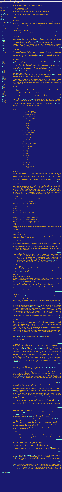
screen (3, 50)
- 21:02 (19, 252)
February (3, 72)
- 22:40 (16, 312)
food (3, 48)
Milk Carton (32, 365)
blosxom (3, 40)
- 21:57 (16, 98)
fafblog (31, 434)
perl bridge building (49, 189)
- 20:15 (18, 472)
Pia (19, 474)
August (2, 69)
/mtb (59, 47)
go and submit (40, 354)
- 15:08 (23, 428)
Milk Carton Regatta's (52, 67)
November (3, 60)
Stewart (17, 474)
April (2, 71)
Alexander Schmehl (26, 402)
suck (44, 466)
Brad (16, 192)
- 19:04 (20, 30)
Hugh (20, 289)
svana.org (15, 452)
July (3, 25)
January (3, 78)
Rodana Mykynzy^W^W (22, 467)
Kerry (17, 89)
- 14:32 (20, 271)
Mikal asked (16, 74)
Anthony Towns (2, 13)
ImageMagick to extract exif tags (28, 99)
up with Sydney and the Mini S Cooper (30, 473)
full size (39, 404)
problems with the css (29, 211)
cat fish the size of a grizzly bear (25, 465)
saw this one (34, 481)
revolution (38, 365)
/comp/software (57, 194)
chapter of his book (45, 285)
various (3, 53)
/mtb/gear (58, 488)
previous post (25, 477)
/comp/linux (58, 400)
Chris (18, 289)
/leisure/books (58, 270)
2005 (2, 31)
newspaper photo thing (17, 21)
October (3, 64)
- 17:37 (26, 362)
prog (3, 44)
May (2, 33)
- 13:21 (26, 401)
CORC (37, 41)
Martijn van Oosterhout (3, 14)
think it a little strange (37, 402)
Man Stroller (57, 418)
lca (2, 46)
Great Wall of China (39, 410)
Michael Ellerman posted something (21, 78)
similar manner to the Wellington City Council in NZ (47, 38)
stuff (33, 485)
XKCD (1, 18)
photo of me (47, 21)
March (2, 66)
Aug (2, 34)
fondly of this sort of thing (51, 202)
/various (59, 57)
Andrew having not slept (18, 366)
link (61, 47)
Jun (3, 33)
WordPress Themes (56, 298)
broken (23, 481)
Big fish (52, 465)
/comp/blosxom (57, 84)
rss (4, 490)
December (3, 58)
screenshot (53, 74)
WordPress (23, 298)
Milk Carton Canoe (58, 68)
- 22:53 (17, 338)
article (59, 21)
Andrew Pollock (2, 12)
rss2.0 (7, 490)
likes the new (17, 475)
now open (23, 354)
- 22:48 (22, 353)
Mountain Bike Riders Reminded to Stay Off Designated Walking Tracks (48, 31)
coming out (39, 51)
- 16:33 (21, 384)
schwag (3, 45)
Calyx (27, 298)
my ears (42, 51)
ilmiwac (3, 54)
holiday (3, 49)
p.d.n (16, 385)
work (2, 55)
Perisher (24, 430)
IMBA (20, 39)
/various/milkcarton (57, 280)
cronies (14, 413)
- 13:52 (17, 480)
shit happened (47, 435)
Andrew (14, 408)
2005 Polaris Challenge (51, 278)
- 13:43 (16, 20)
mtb (2, 51)
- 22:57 (21, 294)
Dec (3, 35)
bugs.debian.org (22, 394)
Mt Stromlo (31, 324)
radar (10, 22)
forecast (8, 22)
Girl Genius (2, 19)
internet (3, 42)
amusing (3, 38)
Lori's (36, 416)
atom (9, 490)
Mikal (57, 407)
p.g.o (51, 475)
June (2, 59)
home (1, 490)
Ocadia (24, 299)
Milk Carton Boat (21, 68)
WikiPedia (19, 56)
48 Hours (24, 366)
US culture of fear (56, 436)
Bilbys (1, 20)
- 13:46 (19, 73)
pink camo (19, 486)
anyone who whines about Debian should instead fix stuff (49, 385)
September (3, 74)
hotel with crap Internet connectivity (38, 366)
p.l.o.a (20, 475)
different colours (28, 485)
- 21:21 (28, 460)
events (3, 52)
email (3, 41)
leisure (3, 47)
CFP (17, 354)
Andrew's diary (36, 211)
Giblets (28, 434)
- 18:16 (19, 357)
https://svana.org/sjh (5, 7)
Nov (2, 35)
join (26, 365)
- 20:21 (17, 258)
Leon (18, 61)
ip (2, 43)
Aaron (30, 298)
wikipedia (40, 324)
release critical (46, 394)
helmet (27, 481)
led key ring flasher (33, 344)
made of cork (39, 55)
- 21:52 (21, 322)
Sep (3, 34)
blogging (3, 39)
